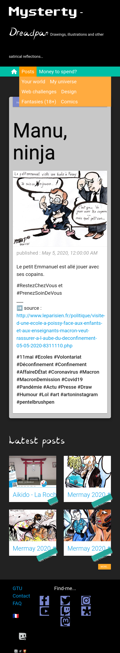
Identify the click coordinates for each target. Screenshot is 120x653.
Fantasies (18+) (39, 102)
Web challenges (39, 92)
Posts (28, 72)
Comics (69, 102)
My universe (63, 82)
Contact (21, 596)
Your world (33, 82)
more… (104, 566)
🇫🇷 (16, 616)
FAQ (17, 603)
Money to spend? (58, 72)
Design (69, 92)
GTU (17, 588)
